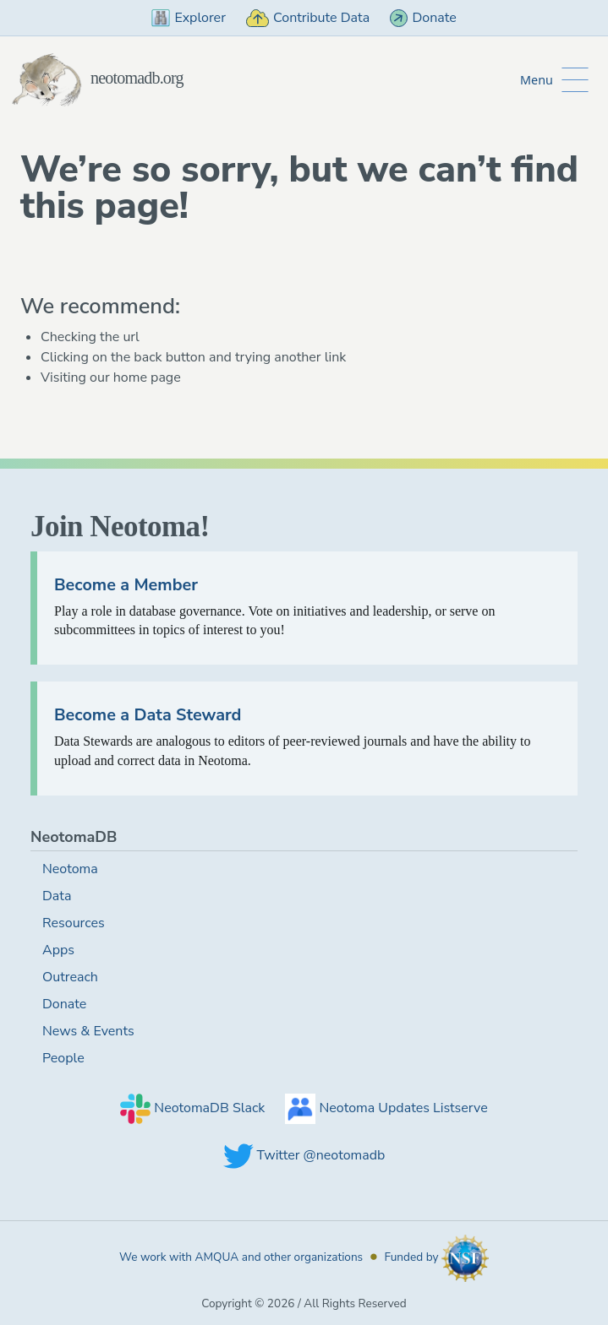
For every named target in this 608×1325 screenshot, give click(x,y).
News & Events (88, 1031)
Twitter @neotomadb (304, 1155)
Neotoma (70, 869)
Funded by (436, 1257)
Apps (58, 950)
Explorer (188, 17)
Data (56, 896)
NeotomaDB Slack (192, 1108)
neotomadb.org (96, 77)
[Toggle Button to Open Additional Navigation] (554, 79)
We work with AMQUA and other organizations (241, 1257)
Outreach (70, 977)
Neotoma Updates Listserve (386, 1108)
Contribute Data (308, 17)
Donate (423, 17)
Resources (73, 923)
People (63, 1058)
